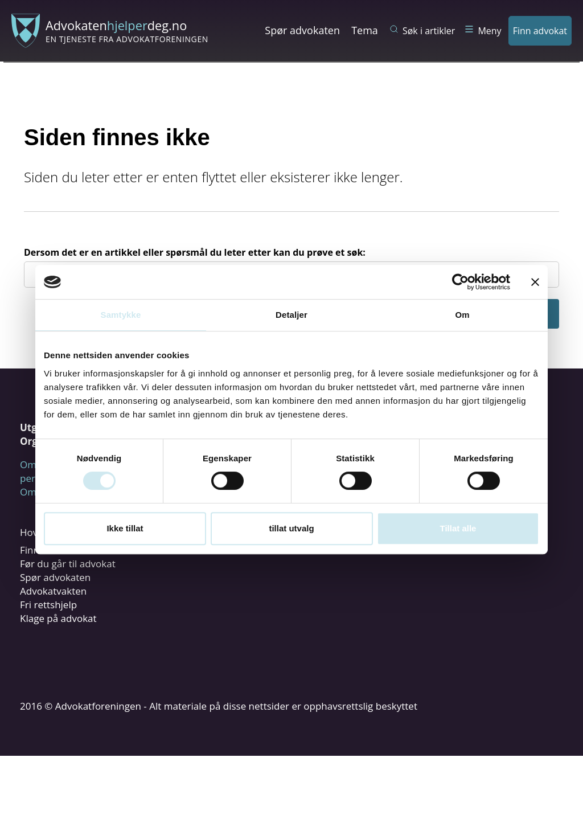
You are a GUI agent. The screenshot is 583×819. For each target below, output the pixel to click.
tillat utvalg (291, 528)
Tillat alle (458, 528)
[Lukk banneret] (535, 282)
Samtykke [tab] (121, 315)
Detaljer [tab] (291, 315)
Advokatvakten (53, 590)
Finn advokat (540, 30)
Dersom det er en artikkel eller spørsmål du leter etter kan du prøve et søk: (195, 252)
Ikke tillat (124, 528)
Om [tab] (462, 315)
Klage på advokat (58, 618)
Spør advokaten (302, 30)
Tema (364, 30)
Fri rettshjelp (48, 604)
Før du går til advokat (68, 563)
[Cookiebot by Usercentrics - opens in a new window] (460, 281)
